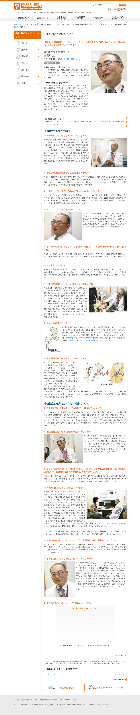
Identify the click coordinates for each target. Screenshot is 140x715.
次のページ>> (119, 674)
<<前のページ (51, 674)
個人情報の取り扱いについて (53, 700)
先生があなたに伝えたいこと (24, 24)
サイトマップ (72, 700)
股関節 (66, 59)
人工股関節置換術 (88, 340)
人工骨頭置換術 (70, 338)
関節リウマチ (75, 59)
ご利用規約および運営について (27, 700)
